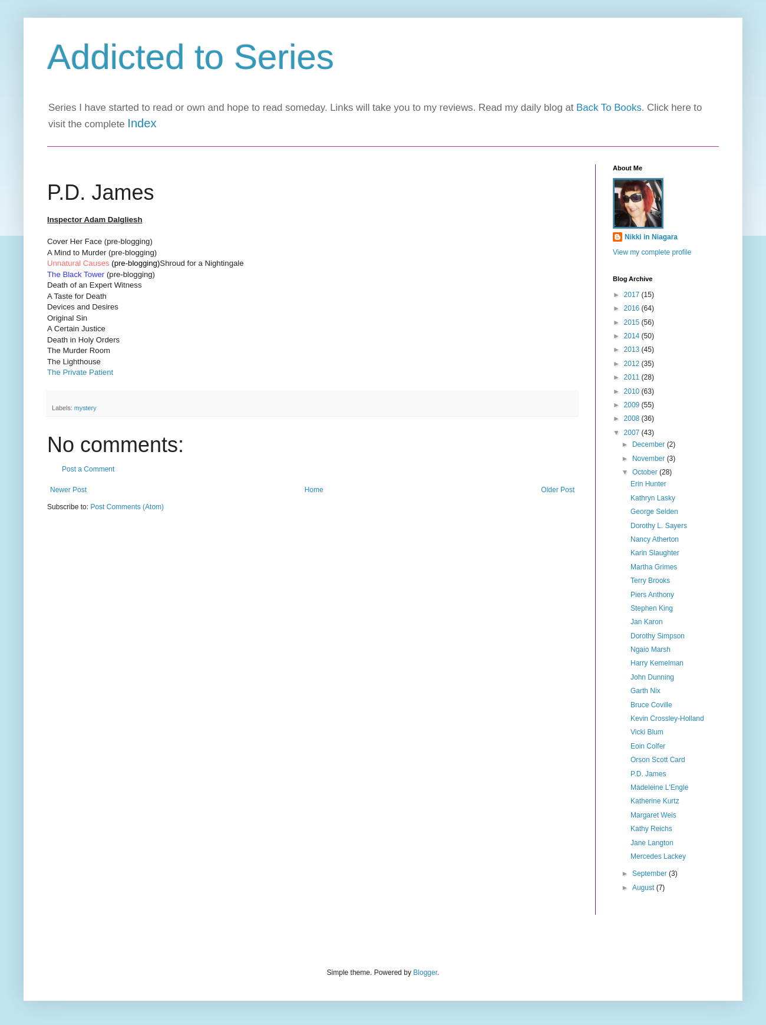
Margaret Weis (653, 815)
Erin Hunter (648, 484)
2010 (633, 391)
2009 (633, 405)
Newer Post (68, 490)
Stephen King (651, 608)
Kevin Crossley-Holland (667, 718)
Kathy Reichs (651, 829)
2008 (633, 418)
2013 (633, 349)
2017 (633, 295)
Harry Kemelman (657, 663)
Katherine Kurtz (654, 801)
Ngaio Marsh (650, 649)
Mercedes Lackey (658, 856)
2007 (633, 433)
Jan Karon (646, 622)
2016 (633, 308)
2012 (633, 364)
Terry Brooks (650, 580)
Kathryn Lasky (652, 498)
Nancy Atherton (654, 539)
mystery (85, 407)
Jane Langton (651, 843)
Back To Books (609, 107)
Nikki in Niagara (651, 237)
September (650, 873)
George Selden (654, 511)
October (645, 472)
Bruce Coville (651, 705)
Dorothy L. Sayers (658, 526)
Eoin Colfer (647, 746)
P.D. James (648, 774)
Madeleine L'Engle (659, 787)
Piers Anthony (652, 595)
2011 (633, 377)
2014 (633, 336)
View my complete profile (652, 252)
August (644, 888)
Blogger (425, 972)
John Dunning (652, 677)
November (649, 458)
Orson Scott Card (657, 760)
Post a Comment (88, 469)
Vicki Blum (646, 732)
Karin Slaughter (654, 553)
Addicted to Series (190, 57)
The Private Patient (80, 372)
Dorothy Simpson (657, 636)
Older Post (557, 490)
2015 (633, 322)
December (649, 444)
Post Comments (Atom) (127, 507)
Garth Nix (645, 691)
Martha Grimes (653, 567)
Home (314, 490)
